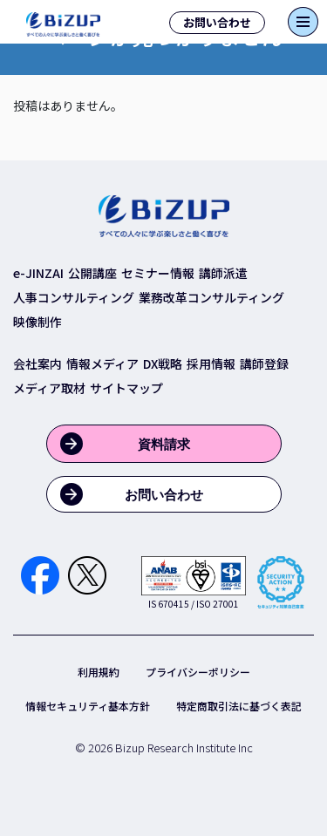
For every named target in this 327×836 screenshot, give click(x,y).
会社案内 (37, 363)
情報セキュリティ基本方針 (87, 705)
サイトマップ (126, 388)
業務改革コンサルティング (211, 297)
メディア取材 (49, 388)
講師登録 (264, 363)
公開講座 (92, 273)
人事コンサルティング (73, 297)
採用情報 (211, 363)
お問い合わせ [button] (217, 22)
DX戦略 (162, 363)
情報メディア (102, 363)
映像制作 (37, 321)
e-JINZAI (38, 273)
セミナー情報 (157, 273)
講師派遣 (223, 273)
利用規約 (98, 671)
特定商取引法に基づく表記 (239, 705)
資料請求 (164, 444)
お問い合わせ (164, 494)
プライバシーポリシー (198, 671)
